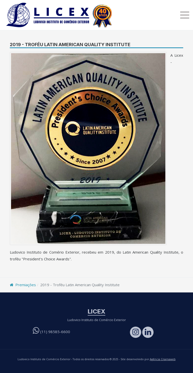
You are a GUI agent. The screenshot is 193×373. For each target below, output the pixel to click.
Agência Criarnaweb (163, 359)
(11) (51, 331)
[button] (184, 15)
